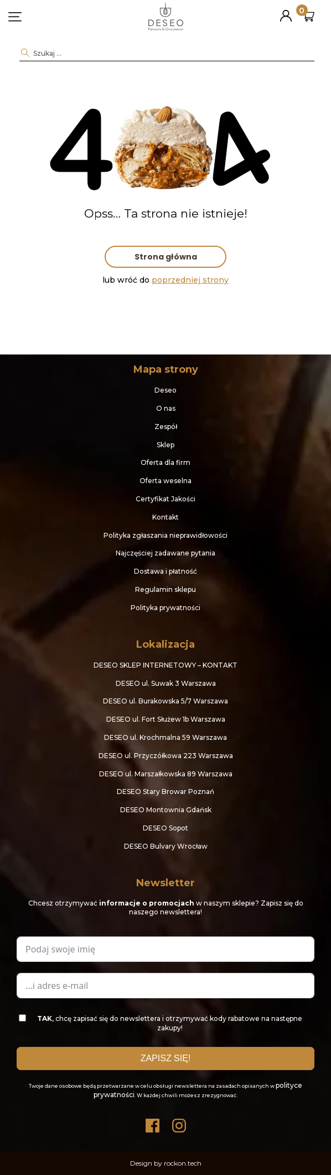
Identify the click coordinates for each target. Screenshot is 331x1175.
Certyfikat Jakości (165, 499)
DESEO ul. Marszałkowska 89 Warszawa (165, 774)
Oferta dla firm (165, 462)
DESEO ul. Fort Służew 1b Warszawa (165, 719)
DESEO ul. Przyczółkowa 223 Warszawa (166, 755)
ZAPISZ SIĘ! (166, 1058)
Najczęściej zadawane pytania (165, 553)
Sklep (165, 445)
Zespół (165, 426)
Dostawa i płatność (165, 571)
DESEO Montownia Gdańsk (165, 810)
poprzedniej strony (190, 280)
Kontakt (165, 517)
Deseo (165, 390)
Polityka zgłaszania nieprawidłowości (165, 535)
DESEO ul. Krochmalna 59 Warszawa (165, 737)
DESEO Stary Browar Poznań (165, 791)
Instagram (179, 1123)
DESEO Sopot (165, 828)
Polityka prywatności (165, 608)
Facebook (152, 1123)
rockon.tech (182, 1163)
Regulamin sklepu (165, 589)
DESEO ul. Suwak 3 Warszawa (166, 683)
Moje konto (286, 11)
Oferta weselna (165, 481)
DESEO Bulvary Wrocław (166, 846)
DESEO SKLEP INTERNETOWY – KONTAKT (165, 665)
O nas (165, 408)
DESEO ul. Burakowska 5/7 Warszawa (165, 701)
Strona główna (166, 256)
